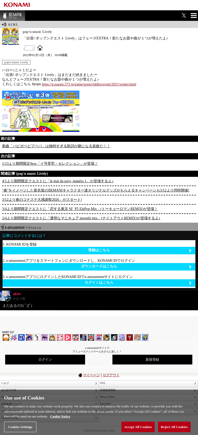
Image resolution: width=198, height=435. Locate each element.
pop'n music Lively (16, 62)
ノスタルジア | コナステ (98, 337)
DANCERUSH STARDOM (21, 337)
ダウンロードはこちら (136, 266)
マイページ (91, 375)
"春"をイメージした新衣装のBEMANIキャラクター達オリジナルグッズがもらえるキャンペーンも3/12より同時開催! (95, 190)
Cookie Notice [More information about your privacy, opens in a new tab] (60, 422)
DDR (13, 337)
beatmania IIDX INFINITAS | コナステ (75, 337)
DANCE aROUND (67, 337)
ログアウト (111, 375)
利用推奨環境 (108, 390)
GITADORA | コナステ (91, 337)
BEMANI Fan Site (12, 15)
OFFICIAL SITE (40, 47)
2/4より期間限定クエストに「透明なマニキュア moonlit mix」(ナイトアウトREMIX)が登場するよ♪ (81, 218)
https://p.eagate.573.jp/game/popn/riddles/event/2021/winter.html (89, 84)
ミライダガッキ (145, 337)
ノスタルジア (44, 337)
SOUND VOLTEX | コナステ (114, 337)
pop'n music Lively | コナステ (106, 337)
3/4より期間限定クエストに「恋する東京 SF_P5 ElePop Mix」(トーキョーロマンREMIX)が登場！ (80, 209)
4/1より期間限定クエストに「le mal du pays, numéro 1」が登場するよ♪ (57, 181)
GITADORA (29, 337)
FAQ (102, 382)
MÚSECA (129, 337)
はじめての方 (8, 390)
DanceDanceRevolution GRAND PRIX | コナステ (83, 337)
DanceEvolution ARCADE (137, 337)
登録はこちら (140, 250)
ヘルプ (5, 383)
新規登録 (152, 359)
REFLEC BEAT (122, 337)
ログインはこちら (138, 283)
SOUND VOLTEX (60, 337)
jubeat (37, 337)
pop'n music (52, 337)
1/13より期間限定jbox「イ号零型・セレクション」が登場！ (50, 164)
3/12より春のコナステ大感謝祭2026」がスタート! (42, 200)
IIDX (6, 337)
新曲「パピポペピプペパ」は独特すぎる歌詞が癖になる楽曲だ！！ (56, 146)
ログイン (45, 359)
